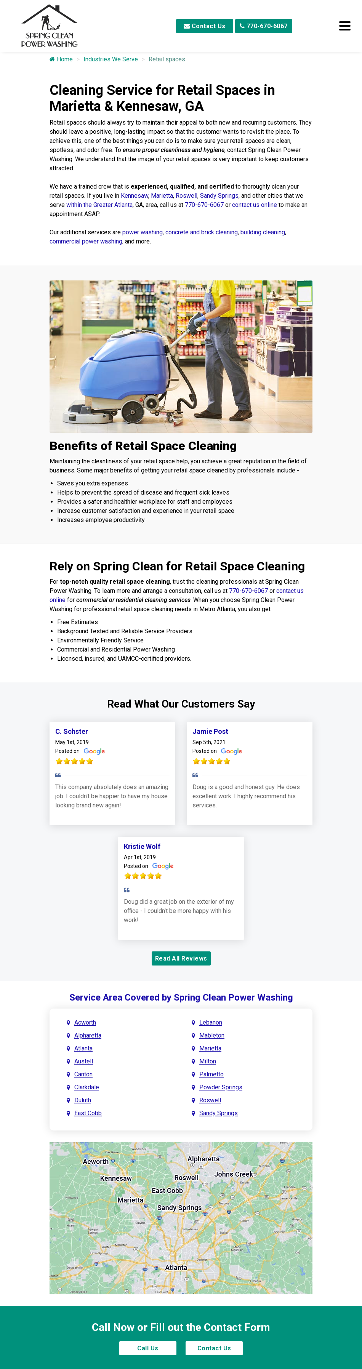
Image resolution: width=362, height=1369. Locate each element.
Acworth (85, 1022)
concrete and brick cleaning (201, 232)
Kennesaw (134, 195)
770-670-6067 (264, 26)
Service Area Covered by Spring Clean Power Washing (181, 997)
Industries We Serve (110, 59)
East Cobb (88, 1113)
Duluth (82, 1100)
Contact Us (205, 26)
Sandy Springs (219, 195)
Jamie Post (210, 731)
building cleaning (262, 232)
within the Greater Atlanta (99, 204)
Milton (207, 1061)
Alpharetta (87, 1035)
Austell (83, 1061)
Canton (83, 1074)
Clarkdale (86, 1087)
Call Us (148, 1348)
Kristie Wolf (142, 846)
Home (61, 59)
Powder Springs (220, 1087)
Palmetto (211, 1074)
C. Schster (71, 731)
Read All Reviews (181, 958)
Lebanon (210, 1022)
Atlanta (83, 1048)
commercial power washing (86, 241)
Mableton (211, 1035)
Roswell (186, 195)
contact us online (254, 204)
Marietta (162, 195)
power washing (142, 232)
